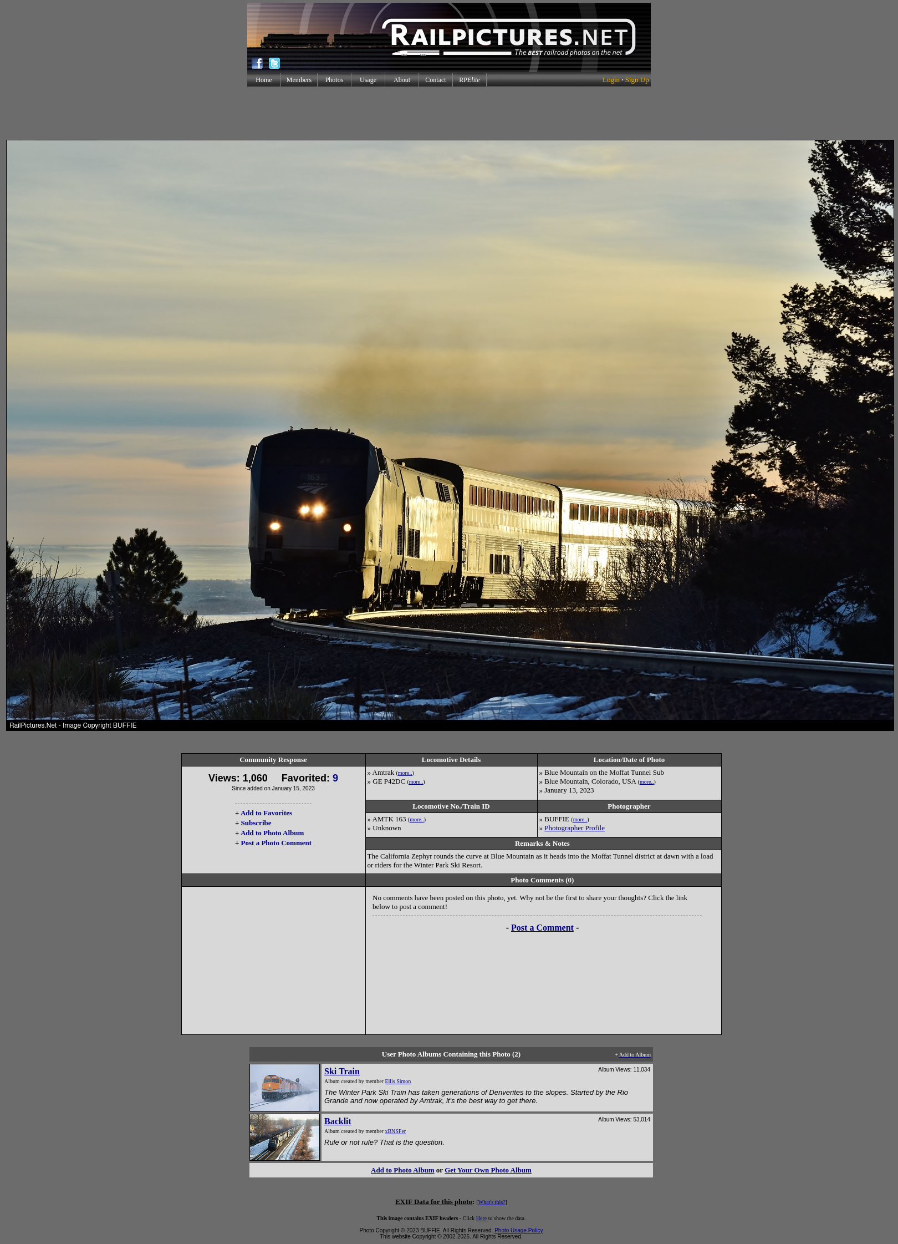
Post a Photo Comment (276, 843)
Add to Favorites (266, 813)
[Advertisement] (449, 113)
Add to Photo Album (272, 833)
